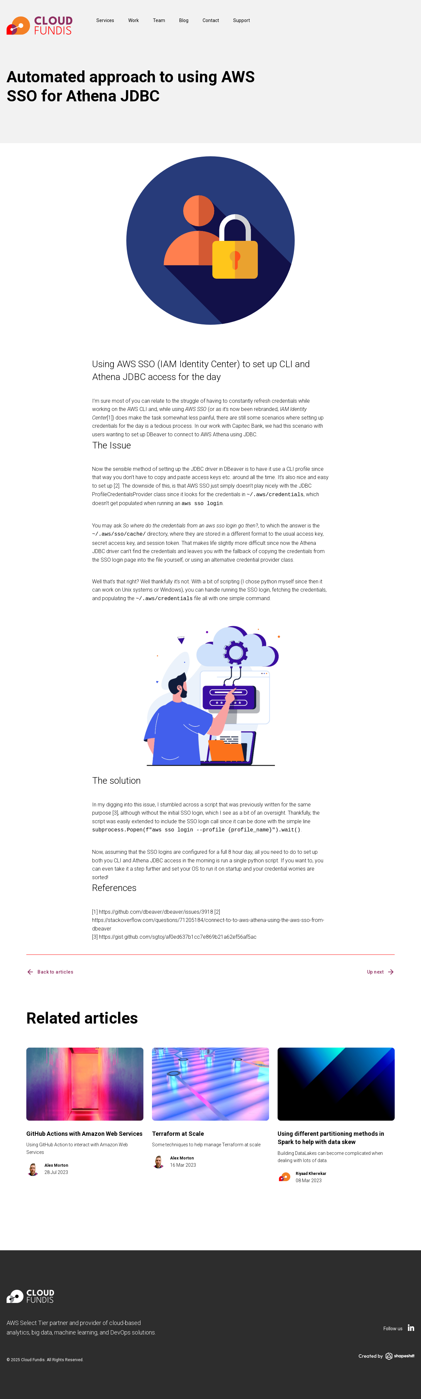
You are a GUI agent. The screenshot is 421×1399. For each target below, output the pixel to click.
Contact (211, 20)
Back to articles (49, 969)
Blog (183, 20)
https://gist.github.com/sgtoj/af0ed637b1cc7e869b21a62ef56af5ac (178, 933)
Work (133, 20)
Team (159, 20)
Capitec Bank (247, 426)
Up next (381, 969)
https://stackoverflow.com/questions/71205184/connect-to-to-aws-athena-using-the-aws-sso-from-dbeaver (208, 921)
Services (105, 20)
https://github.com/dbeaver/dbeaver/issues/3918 (156, 908)
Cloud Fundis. (33, 1356)
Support (241, 20)
